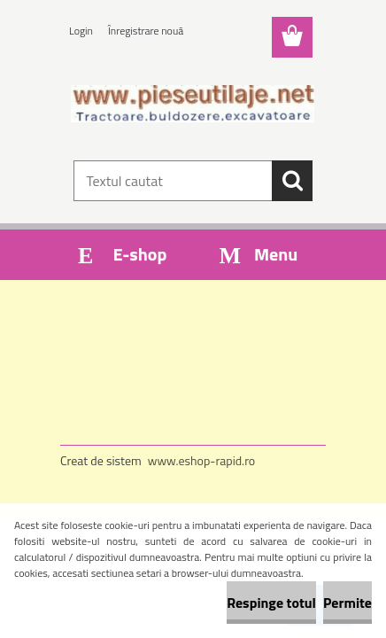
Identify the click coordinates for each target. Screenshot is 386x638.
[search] (292, 180)
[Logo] (192, 103)
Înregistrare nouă (145, 30)
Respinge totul (271, 602)
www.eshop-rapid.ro (201, 460)
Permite (347, 602)
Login (81, 30)
